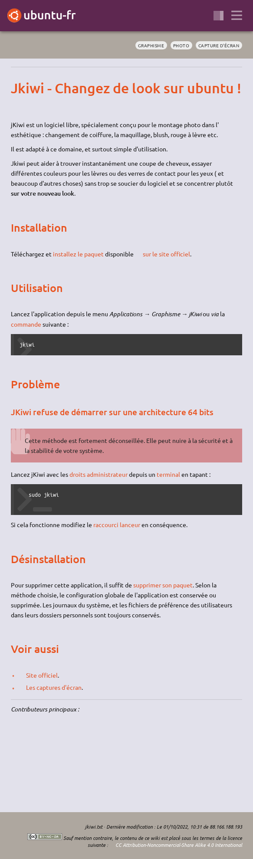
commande (26, 324)
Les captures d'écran (54, 687)
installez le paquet (78, 254)
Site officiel (42, 675)
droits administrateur (98, 474)
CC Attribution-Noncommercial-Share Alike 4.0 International (178, 844)
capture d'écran (218, 45)
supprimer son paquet (163, 585)
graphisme (151, 45)
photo (181, 45)
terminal (168, 474)
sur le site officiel (166, 254)
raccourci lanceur (116, 524)
